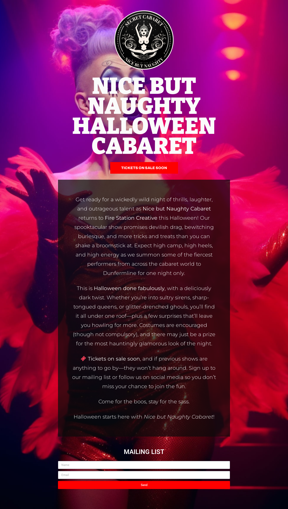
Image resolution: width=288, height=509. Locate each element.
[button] (144, 168)
